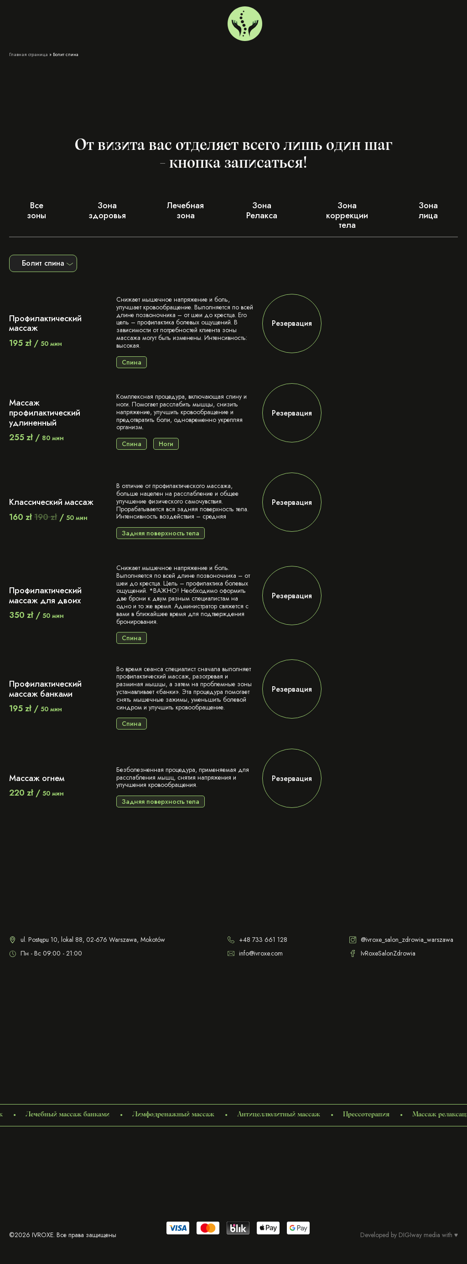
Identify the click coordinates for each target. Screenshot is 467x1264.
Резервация (292, 323)
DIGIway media (419, 1234)
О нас (53, 21)
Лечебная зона (185, 210)
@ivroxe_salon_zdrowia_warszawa (401, 939)
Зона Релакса (261, 210)
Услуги (18, 21)
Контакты (148, 21)
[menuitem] (414, 21)
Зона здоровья (107, 210)
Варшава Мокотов (312, 21)
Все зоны (36, 210)
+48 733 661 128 (374, 21)
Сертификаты (88, 21)
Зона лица (428, 210)
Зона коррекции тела (347, 215)
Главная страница (28, 54)
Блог (121, 21)
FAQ (175, 21)
